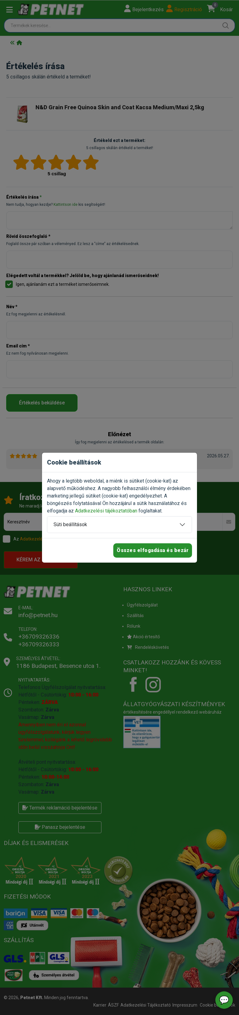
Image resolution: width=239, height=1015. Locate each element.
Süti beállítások (70, 524)
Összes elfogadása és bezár (153, 550)
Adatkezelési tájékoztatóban (106, 511)
